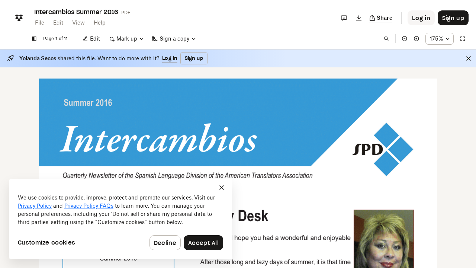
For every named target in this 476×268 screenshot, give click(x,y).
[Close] (469, 58)
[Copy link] (381, 17)
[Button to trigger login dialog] (421, 17)
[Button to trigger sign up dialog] (453, 17)
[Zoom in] (416, 39)
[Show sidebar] (34, 39)
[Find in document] (386, 39)
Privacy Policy (35, 205)
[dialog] (120, 219)
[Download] (358, 17)
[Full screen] (463, 39)
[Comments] (344, 17)
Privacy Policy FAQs (88, 205)
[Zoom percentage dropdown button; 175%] (439, 39)
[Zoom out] (405, 39)
